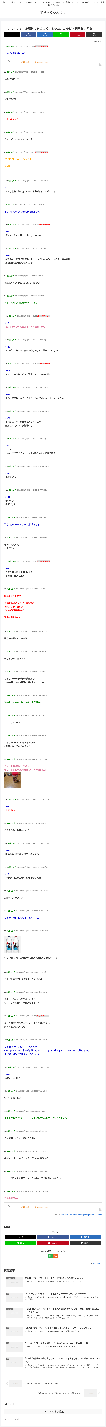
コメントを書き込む (53, 1411)
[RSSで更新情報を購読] (55, 1256)
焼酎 (7, 1227)
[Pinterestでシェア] (77, 34)
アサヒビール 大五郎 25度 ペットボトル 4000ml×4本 (29, 62)
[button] (94, 34)
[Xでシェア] (12, 34)
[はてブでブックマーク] (45, 34)
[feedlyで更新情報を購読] (50, 1256)
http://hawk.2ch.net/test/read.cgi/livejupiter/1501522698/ (81, 1215)
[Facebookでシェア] (28, 34)
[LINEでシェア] (61, 34)
